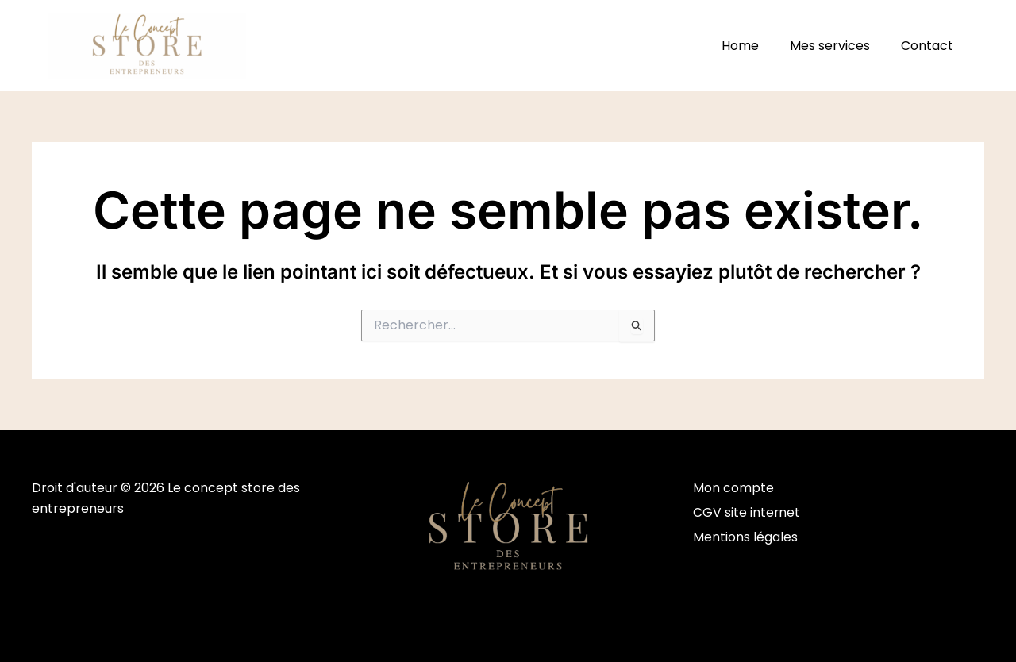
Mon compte (733, 488)
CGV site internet (747, 513)
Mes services (838, 46)
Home (753, 46)
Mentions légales (745, 538)
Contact (929, 46)
